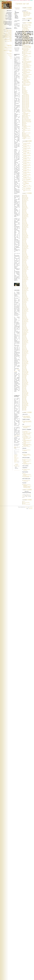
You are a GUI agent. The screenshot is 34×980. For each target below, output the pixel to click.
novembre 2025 (25, 198)
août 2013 (24, 322)
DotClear (31, 507)
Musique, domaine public (8, 47)
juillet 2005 (25, 407)
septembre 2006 (25, 395)
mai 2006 (24, 398)
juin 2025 (24, 202)
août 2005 (24, 406)
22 (30, 495)
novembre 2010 (25, 351)
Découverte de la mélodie (27, 43)
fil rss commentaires (26, 502)
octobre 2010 (25, 352)
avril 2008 (24, 378)
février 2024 (25, 213)
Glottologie (25, 91)
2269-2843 (30, 508)
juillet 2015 (25, 302)
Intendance (25, 31)
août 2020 (24, 249)
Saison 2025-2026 (26, 29)
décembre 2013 (25, 319)
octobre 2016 (25, 289)
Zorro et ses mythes (26, 36)
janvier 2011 (25, 349)
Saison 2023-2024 (26, 107)
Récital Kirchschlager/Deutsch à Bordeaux (27, 474)
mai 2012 (24, 335)
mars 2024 (25, 212)
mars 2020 (25, 253)
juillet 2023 (25, 218)
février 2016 (25, 296)
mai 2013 (24, 325)
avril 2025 (24, 204)
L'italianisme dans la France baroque (8, 30)
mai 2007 (24, 388)
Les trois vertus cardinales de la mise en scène (8, 40)
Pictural (24, 124)
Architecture (25, 123)
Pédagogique (25, 90)
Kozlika (26, 507)
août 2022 (24, 228)
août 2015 (24, 301)
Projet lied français (26, 41)
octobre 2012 (25, 331)
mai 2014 (24, 314)
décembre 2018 (25, 266)
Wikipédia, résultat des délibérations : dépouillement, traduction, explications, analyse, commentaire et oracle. (27, 486)
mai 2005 (24, 409)
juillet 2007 (25, 386)
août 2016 (24, 291)
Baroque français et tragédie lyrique (26, 50)
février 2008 (25, 380)
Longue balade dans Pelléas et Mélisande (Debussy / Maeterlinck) (27, 417)
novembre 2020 (25, 246)
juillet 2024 (25, 209)
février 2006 (25, 401)
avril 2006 (24, 399)
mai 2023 (24, 220)
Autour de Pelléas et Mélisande (26, 73)
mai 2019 (24, 262)
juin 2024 (24, 210)
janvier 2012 (25, 339)
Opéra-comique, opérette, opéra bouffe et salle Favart (27, 438)
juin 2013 (24, 324)
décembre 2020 (25, 245)
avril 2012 (24, 336)
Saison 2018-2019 (26, 102)
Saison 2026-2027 (26, 30)
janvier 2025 (25, 207)
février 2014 (25, 317)
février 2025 (25, 206)
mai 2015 (24, 304)
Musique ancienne (26, 134)
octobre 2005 (25, 404)
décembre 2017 (25, 277)
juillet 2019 (25, 260)
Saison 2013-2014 (26, 98)
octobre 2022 (25, 226)
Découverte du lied (26, 39)
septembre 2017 (25, 279)
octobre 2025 (25, 199)
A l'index (24, 133)
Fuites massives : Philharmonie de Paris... (27, 153)
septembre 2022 (25, 227)
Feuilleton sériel (9, 41)
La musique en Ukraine (27, 24)
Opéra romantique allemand (26, 60)
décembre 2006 (25, 392)
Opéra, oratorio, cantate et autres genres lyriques (27, 433)
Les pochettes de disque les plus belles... (27, 143)
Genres (15, 456)
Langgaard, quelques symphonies (26, 470)
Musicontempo (25, 116)
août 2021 (24, 238)
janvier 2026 (25, 196)
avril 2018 (24, 273)
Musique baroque (26, 135)
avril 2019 (24, 263)
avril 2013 (24, 326)
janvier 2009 (25, 370)
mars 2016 (25, 295)
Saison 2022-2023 (26, 106)
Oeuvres (24, 87)
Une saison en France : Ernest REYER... (27, 186)
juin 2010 (24, 355)
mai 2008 (24, 377)
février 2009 (25, 369)
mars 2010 (25, 358)
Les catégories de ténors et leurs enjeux (27, 436)
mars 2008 (25, 379)
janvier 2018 (25, 276)
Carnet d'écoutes (26, 117)
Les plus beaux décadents (27, 74)
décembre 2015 (25, 298)
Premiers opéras (25, 48)
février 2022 (25, 233)
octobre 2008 (25, 373)
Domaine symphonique (26, 110)
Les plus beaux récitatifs (27, 47)
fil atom (24, 503)
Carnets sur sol (22, 4)
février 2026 (25, 195)
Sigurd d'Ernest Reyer (26, 69)
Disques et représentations (25, 93)
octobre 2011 (25, 341)
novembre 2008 (25, 372)
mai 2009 (24, 367)
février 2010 (25, 359)
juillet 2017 (25, 281)
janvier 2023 (25, 223)
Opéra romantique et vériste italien (26, 63)
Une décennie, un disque (27, 25)
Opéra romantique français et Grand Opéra (27, 66)
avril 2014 (24, 315)
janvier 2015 (25, 307)
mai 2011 (24, 346)
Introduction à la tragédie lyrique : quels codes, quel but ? (27, 422)
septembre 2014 (25, 311)
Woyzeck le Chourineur (8, 35)
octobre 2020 (25, 247)
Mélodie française (26, 42)
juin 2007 (24, 387)
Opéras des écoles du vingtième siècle (26, 80)
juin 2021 (24, 240)
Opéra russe (25, 78)
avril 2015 (24, 305)
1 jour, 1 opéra (25, 26)
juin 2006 (24, 397)
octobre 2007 (25, 383)
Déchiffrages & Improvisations (25, 28)
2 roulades (16, 464)
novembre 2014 (25, 309)
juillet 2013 (25, 323)
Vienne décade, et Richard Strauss (26, 76)
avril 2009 (24, 368)
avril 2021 (24, 242)
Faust (24, 44)
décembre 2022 (25, 224)
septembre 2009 (25, 363)
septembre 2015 (25, 300)
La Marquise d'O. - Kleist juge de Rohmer (17, 15)
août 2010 (24, 354)
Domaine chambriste (26, 109)
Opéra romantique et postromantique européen (27, 65)
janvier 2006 (25, 402)
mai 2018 (24, 272)
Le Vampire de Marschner (27, 61)
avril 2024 (24, 211)
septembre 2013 (25, 321)
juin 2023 (24, 219)
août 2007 (24, 385)
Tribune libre (25, 127)
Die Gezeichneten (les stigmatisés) (26, 77)
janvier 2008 (25, 381)
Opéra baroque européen (27, 51)
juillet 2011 (25, 344)
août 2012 (24, 333)
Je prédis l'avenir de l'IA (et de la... (27, 190)
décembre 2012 (25, 329)
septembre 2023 (25, 216)
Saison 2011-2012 (26, 96)
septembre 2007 (25, 384)
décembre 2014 (25, 308)
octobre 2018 (25, 268)
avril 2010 (24, 357)
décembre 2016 (25, 287)
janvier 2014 (25, 318)
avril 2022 (24, 231)
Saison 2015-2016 (26, 100)
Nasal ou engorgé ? (8, 36)
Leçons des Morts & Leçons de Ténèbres (8, 34)
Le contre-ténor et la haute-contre (26, 431)
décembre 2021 (25, 235)
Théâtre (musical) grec (26, 84)
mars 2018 (25, 274)
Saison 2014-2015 (26, 99)
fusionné (15, 371)
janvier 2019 (25, 265)
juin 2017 (24, 282)
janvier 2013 (25, 328)
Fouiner (23, 18)
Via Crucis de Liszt (26, 45)
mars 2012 (25, 337)
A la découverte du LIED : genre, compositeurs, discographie (27, 427)
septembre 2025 (25, 200)
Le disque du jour (26, 118)
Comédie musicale (26, 81)
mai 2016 (24, 293)
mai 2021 (24, 241)
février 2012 (25, 338)
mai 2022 (24, 230)
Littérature (16, 454)
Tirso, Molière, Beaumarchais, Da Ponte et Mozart (27, 56)
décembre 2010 (25, 350)
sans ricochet (16, 466)
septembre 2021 (25, 237)
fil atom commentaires (26, 504)
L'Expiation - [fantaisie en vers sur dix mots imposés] (27, 461)
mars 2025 (25, 205)
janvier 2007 (25, 391)
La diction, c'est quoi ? (26, 446)
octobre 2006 (25, 394)
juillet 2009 (25, 365)
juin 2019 (24, 261)
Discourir (15, 455)
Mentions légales (9, 53)
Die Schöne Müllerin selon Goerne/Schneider (27, 476)
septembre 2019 (25, 258)
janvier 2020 (25, 255)
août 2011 (24, 343)
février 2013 (25, 327)
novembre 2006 (25, 393)
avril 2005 (24, 410)
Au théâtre (25, 125)
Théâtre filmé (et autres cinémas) (16, 458)
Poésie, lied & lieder (26, 38)
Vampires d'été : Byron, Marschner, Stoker (27, 35)
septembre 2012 (25, 332)
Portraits (24, 89)
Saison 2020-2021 (26, 104)
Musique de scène (26, 85)
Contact (10, 56)
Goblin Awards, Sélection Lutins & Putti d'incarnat (27, 46)
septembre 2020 (25, 248)
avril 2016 (24, 294)
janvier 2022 (25, 234)
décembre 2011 (25, 340)
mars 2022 (25, 232)
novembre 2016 (25, 288)
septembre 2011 (25, 342)
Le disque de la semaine (27, 119)
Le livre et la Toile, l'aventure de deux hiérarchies (9, 32)
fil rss (24, 501)
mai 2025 (24, 203)
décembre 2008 (25, 371)
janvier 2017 (25, 286)
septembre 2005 (25, 405)
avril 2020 (24, 252)
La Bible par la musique (27, 27)
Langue (24, 32)
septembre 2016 (25, 290)
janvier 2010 (25, 360)
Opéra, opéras (25, 114)
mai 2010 (24, 356)
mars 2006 (25, 400)
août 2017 (24, 280)
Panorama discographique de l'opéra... (26, 184)
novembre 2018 (25, 267)
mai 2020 (24, 251)
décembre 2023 (25, 214)
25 (25, 496)
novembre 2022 (25, 225)
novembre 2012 (25, 330)
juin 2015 (24, 303)
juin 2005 (24, 408)
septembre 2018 (25, 269)
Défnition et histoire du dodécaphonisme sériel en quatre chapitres (27, 445)
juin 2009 (24, 366)
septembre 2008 (25, 374)
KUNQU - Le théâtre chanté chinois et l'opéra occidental (27, 455)
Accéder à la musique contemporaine (26, 480)
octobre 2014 (25, 310)
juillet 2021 (25, 239)
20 (27, 495)
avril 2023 (24, 221)
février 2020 (25, 254)
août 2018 (24, 270)
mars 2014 (25, 316)
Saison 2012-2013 (26, 97)
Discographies (25, 92)
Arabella (17, 369)
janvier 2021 (25, 244)
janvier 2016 (25, 297)
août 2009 (24, 364)
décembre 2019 (25, 256)
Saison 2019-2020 (26, 103)
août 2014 (24, 312)
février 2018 (25, 275)
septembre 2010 (25, 353)
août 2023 (24, 217)
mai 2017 (24, 283)
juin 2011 (24, 345)
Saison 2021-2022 (26, 105)
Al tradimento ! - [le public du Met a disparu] (27, 463)
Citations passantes (26, 37)
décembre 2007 (25, 382)
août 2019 (24, 259)
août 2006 (24, 396)
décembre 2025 (25, 197)
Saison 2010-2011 (26, 95)
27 (27, 496)
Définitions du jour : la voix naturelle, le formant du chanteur (27, 441)
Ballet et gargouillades (26, 115)
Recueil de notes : (9, 45)
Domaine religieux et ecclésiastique (26, 113)
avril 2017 (24, 284)
